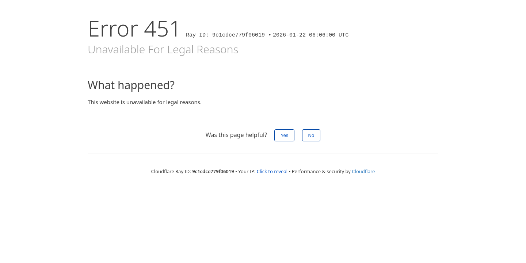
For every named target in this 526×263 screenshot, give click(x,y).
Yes (284, 135)
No (311, 135)
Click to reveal (272, 171)
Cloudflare (363, 171)
